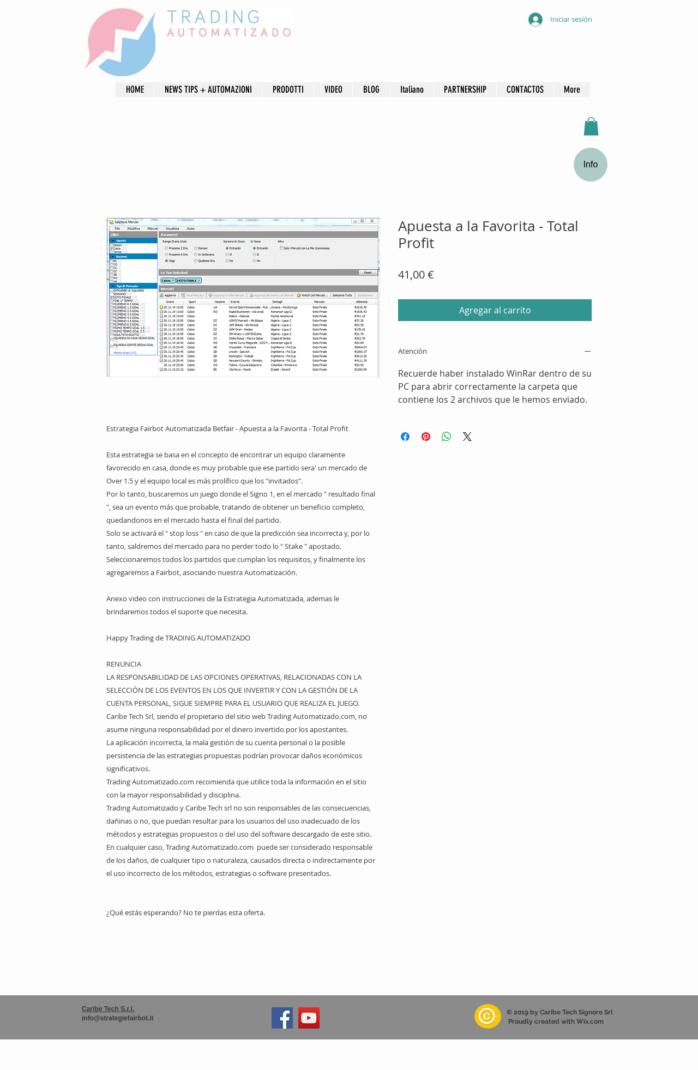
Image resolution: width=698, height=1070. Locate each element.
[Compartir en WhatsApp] (446, 436)
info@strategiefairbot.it (118, 1018)
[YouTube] (309, 1018)
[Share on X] (467, 436)
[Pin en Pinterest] (425, 436)
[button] (333, 89)
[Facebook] (282, 1018)
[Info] (590, 165)
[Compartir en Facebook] (405, 436)
